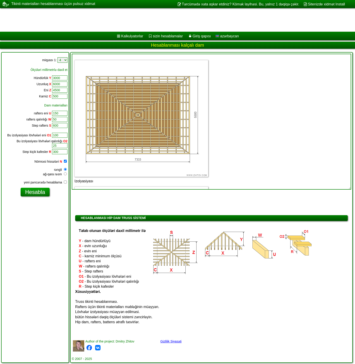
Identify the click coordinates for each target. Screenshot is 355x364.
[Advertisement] (137, 20)
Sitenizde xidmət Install (326, 4)
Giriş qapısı (201, 36)
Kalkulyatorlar (132, 36)
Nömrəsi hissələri (50, 161)
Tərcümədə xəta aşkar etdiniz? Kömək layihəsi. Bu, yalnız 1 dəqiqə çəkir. (240, 4)
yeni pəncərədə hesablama (45, 182)
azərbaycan (227, 36)
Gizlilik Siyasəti (171, 341)
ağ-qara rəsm (55, 174)
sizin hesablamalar (168, 36)
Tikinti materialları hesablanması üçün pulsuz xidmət (53, 4)
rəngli (60, 169)
